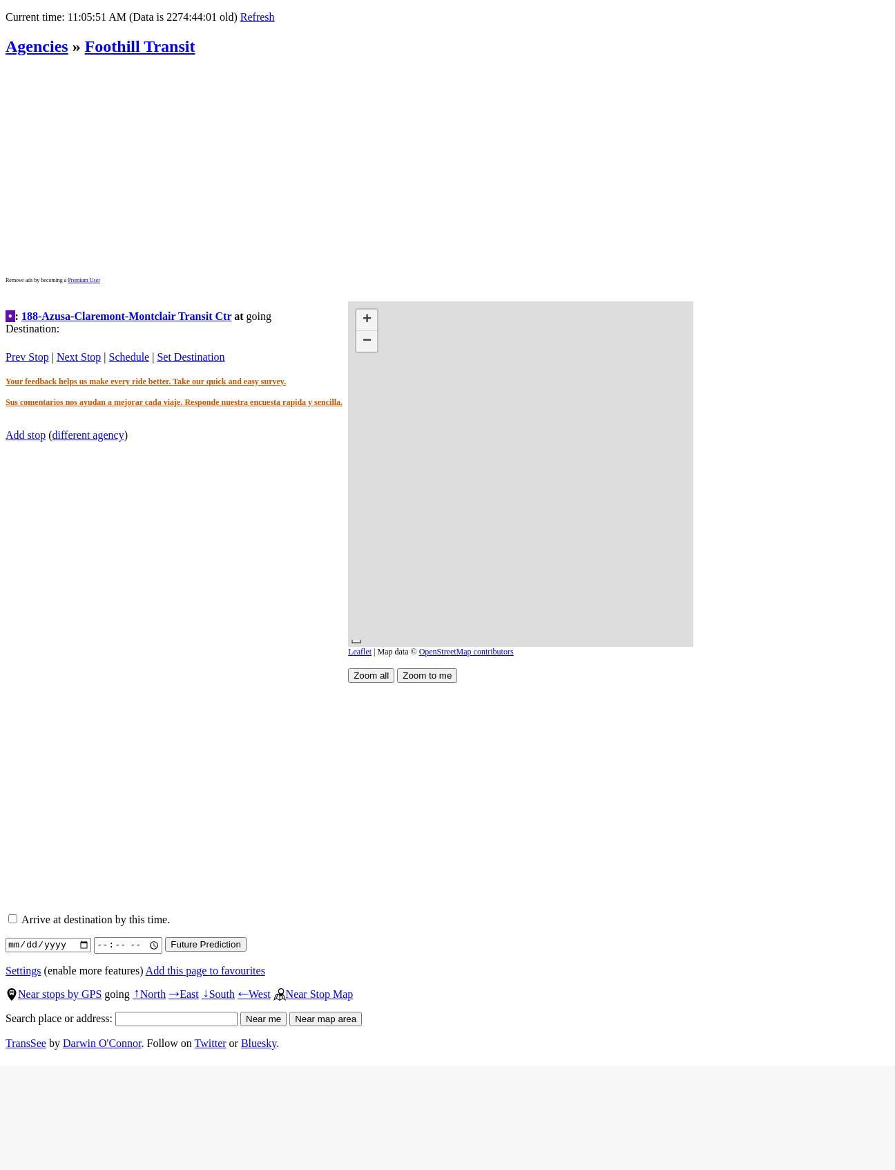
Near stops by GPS (54, 994)
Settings (23, 970)
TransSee (26, 1043)
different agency (88, 435)
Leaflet (360, 652)
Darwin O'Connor (102, 1043)
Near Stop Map (313, 994)
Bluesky (258, 1043)
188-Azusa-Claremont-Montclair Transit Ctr (126, 316)
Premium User (83, 280)
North (149, 994)
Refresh (257, 17)
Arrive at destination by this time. (89, 919)
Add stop (26, 435)
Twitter (211, 1043)
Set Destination (190, 357)
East (184, 994)
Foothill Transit (140, 46)
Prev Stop (27, 357)
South (218, 994)
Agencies (37, 46)
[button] (366, 320)
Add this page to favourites (205, 970)
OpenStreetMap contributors (466, 652)
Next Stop (79, 357)
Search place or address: (122, 1018)
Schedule (129, 357)
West (254, 994)
